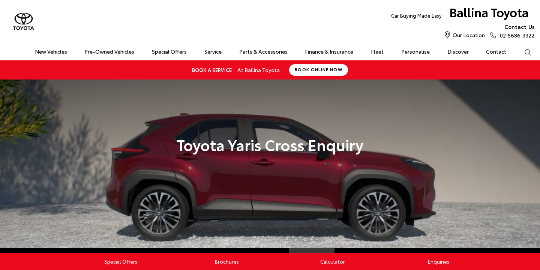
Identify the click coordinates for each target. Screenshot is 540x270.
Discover (458, 51)
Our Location (469, 35)
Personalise (415, 51)
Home (9, 50)
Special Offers (169, 51)
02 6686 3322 (515, 30)
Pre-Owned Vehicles (109, 51)
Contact (496, 51)
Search (523, 52)
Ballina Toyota (460, 13)
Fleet (377, 51)
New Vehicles (51, 51)
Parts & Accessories (263, 51)
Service (213, 51)
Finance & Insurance (329, 51)
